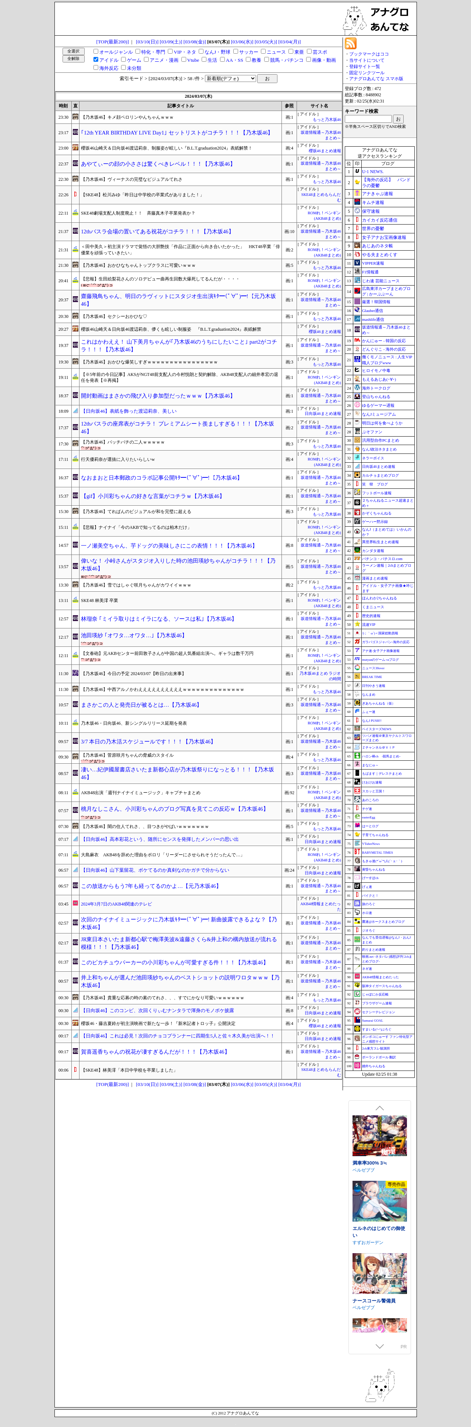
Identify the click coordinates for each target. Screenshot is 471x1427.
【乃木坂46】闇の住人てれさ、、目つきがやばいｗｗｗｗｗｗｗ (145, 826)
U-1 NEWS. (373, 171)
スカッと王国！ (373, 791)
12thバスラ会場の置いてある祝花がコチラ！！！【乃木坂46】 (157, 231)
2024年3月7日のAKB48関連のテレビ (116, 904)
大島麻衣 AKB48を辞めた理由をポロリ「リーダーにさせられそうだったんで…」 (163, 854)
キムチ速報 (373, 202)
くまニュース (373, 607)
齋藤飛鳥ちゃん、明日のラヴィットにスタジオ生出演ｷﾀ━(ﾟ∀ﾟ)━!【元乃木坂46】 (178, 300)
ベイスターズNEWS (377, 729)
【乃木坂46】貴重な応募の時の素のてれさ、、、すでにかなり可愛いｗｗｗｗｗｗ (162, 997)
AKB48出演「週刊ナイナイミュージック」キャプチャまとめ (141, 792)
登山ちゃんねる (376, 396)
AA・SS (234, 60)
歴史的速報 (371, 616)
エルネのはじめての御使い (379, 1291)
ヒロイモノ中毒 (376, 370)
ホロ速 (367, 913)
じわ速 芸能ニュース (381, 281)
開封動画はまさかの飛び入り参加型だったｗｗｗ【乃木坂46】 (158, 396)
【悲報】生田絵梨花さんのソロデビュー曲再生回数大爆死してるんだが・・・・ (160, 279)
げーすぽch (370, 878)
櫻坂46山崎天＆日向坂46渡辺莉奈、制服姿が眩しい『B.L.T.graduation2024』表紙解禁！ (166, 148)
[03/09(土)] (171, 41)
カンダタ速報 (373, 551)
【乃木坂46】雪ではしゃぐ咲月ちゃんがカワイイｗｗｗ (136, 585)
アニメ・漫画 (164, 60)
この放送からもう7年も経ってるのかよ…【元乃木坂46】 (151, 886)
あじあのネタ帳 (377, 245)
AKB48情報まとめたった (380, 977)
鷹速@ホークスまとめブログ (383, 922)
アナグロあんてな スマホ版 (376, 78)
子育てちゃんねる (375, 835)
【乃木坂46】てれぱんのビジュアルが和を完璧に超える (136, 511)
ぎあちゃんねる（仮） (378, 703)
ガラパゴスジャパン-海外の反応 (386, 642)
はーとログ (370, 826)
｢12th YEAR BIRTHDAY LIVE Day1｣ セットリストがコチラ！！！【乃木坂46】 (177, 133)
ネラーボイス (373, 458)
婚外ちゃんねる (373, 1066)
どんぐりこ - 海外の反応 (384, 349)
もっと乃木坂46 (327, 120)
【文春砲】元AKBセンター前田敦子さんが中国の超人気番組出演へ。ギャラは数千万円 (167, 653)
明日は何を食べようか (382, 423)
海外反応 (108, 68)
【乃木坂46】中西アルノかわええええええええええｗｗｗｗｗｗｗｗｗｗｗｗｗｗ (162, 689)
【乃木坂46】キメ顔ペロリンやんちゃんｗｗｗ (127, 117)
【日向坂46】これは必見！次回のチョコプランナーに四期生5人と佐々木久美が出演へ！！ (178, 1036)
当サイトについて (367, 60)
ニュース (276, 52)
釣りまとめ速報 (373, 949)
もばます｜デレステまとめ (382, 773)
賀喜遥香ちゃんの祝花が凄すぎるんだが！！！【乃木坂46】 (155, 1052)
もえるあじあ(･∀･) (379, 379)
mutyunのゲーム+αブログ (380, 659)
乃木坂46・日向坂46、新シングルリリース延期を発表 (134, 723)
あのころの (370, 800)
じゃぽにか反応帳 (375, 994)
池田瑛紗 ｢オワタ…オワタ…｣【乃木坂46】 (134, 635)
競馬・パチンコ (287, 60)
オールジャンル (116, 52)
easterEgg (368, 817)
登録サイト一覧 (364, 66)
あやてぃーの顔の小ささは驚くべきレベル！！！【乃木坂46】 (158, 164)
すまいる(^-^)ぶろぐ (377, 1029)
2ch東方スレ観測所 (376, 1048)
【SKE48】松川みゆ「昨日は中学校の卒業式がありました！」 (142, 194)
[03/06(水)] (242, 41)
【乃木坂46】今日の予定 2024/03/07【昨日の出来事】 (133, 673)
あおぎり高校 (366, 1163)
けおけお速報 (372, 782)
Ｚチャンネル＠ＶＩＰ (378, 747)
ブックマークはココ (369, 54)
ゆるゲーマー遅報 (378, 405)
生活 (212, 60)
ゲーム (134, 60)
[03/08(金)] (194, 41)
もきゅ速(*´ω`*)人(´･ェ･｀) (382, 861)
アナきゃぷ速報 (377, 193)
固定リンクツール (367, 72)
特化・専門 (153, 52)
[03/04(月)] (289, 41)
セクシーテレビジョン (378, 1012)
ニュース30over (373, 668)
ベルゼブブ (364, 1229)
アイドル (108, 60)
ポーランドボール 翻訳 (379, 1057)
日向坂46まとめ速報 (323, 414)
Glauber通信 (372, 310)
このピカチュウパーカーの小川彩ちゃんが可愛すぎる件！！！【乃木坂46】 (175, 962)
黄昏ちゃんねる (373, 869)
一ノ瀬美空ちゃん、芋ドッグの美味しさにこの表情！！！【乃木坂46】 (169, 546)
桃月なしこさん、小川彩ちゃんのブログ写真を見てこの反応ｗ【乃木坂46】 (175, 809)
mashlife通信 (373, 319)
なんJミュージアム (379, 414)
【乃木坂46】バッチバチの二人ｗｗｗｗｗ (123, 442)
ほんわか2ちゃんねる (379, 598)
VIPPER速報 (373, 263)
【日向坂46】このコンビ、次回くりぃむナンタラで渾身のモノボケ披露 (157, 1010)
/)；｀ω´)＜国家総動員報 (380, 633)
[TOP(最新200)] (112, 41)
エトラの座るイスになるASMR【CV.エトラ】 (379, 1153)
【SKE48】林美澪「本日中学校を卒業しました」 (129, 1070)
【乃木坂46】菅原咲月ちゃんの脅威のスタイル (127, 755)
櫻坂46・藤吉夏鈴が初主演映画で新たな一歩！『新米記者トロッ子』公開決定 (158, 1023)
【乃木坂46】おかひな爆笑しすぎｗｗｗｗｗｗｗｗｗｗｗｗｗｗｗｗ (149, 362)
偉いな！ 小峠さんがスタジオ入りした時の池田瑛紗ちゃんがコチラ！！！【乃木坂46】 (178, 564)
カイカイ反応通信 (379, 220)
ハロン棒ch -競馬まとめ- (381, 756)
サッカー (248, 52)
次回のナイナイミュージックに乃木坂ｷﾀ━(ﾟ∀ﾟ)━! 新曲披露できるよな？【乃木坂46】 (179, 923)
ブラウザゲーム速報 (377, 1003)
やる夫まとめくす (379, 254)
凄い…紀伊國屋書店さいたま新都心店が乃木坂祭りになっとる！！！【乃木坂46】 (177, 773)
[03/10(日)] (147, 41)
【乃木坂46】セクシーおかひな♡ (114, 316)
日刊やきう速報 (373, 686)
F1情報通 (370, 272)
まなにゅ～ (370, 765)
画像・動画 (324, 60)
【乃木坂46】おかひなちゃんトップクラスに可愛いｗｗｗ (138, 265)
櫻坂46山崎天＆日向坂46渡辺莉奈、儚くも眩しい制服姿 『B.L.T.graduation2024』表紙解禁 (171, 329)
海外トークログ (376, 388)
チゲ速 (367, 809)
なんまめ (368, 694)
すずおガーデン (368, 1301)
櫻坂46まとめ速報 (325, 151)
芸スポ (320, 52)
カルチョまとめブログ (380, 475)
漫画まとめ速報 (375, 578)
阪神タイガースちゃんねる (382, 986)
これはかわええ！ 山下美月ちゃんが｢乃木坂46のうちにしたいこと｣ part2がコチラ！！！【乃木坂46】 (179, 345)
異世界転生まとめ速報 (380, 542)
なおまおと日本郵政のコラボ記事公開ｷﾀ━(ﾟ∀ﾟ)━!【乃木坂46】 (161, 478)
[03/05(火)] (266, 41)
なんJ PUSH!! (372, 721)
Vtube (193, 60)
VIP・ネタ (185, 52)
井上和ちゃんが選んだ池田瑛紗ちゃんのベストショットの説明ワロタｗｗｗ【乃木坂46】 (180, 981)
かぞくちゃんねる (377, 513)
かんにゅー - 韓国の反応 (384, 340)
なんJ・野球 (217, 52)
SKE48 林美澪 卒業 (99, 600)
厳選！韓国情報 (376, 302)
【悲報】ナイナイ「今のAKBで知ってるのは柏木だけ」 (136, 527)
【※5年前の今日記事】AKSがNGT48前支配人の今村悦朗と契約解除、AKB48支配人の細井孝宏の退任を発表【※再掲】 (179, 377)
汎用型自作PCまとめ (380, 440)
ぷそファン (372, 432)
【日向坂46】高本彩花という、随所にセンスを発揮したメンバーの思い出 (160, 839)
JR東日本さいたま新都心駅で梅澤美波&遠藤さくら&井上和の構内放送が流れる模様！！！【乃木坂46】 (179, 943)
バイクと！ (370, 895)
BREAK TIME (372, 677)
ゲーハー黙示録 (375, 522)
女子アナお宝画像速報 (384, 237)
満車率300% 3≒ (370, 1222)
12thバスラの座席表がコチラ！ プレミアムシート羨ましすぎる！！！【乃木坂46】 (177, 427)
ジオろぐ (368, 930)
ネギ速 (367, 969)
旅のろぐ (368, 904)
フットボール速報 (377, 493)
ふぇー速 (368, 712)
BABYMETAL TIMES (377, 852)
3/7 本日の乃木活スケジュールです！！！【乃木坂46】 (148, 742)
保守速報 (371, 211)
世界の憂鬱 (373, 228)
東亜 (299, 52)
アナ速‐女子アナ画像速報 (381, 651)
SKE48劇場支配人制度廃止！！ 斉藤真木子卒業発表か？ (138, 213)
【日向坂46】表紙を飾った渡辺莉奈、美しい (129, 411)
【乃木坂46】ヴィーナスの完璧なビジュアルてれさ (132, 179)
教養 (256, 60)
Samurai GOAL (372, 1020)
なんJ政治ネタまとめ (379, 449)
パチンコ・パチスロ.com (382, 559)
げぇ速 (367, 887)
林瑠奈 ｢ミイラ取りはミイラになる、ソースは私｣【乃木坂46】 (159, 619)
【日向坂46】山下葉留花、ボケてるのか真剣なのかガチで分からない (155, 870)
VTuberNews (371, 844)
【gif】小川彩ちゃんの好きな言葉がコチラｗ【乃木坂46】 (153, 496)
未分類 (134, 68)
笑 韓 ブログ (375, 484)
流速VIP (368, 625)
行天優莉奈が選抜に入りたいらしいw (118, 459)
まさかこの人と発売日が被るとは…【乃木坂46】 (141, 705)
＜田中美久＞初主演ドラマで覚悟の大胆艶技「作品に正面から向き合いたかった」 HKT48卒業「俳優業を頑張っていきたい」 (180, 249)
